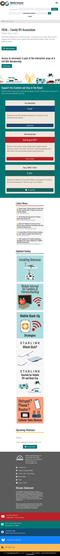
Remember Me (13, 9)
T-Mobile (34, 228)
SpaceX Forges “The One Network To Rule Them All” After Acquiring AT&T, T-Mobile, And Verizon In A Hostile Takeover (30, 210)
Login (30, 16)
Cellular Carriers (31, 244)
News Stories (26, 213)
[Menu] (56, 3)
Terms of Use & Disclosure (48, 553)
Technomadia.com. (31, 463)
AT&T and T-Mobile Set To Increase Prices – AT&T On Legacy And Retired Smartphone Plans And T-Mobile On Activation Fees (30, 225)
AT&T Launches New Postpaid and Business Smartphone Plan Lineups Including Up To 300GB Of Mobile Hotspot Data (29, 240)
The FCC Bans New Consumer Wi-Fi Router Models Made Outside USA (29, 218)
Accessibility (30, 554)
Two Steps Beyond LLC (13, 553)
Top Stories (33, 220)
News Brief (29, 228)
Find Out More (6, 66)
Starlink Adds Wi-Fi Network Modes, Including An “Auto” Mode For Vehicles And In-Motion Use (29, 233)
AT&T (26, 228)
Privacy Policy (36, 553)
